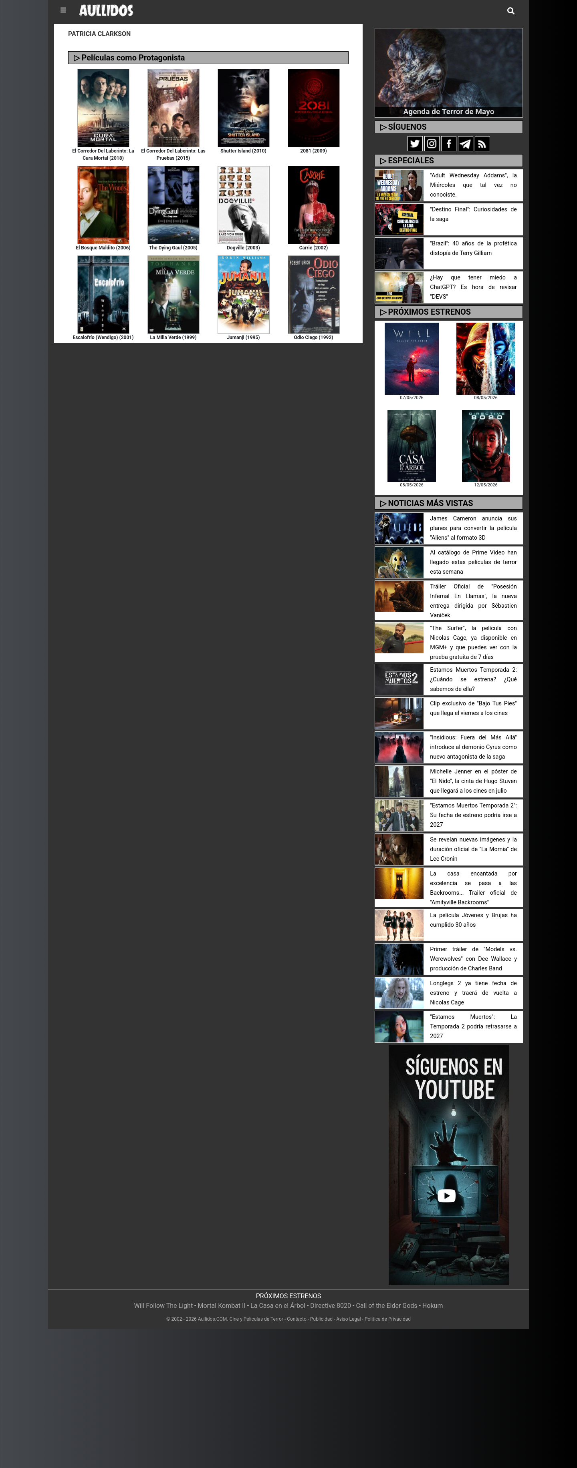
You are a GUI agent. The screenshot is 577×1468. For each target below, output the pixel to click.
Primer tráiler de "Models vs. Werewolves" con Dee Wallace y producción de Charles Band (473, 959)
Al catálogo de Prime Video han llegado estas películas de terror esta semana (473, 562)
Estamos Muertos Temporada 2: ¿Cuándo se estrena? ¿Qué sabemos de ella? (473, 680)
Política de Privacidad (388, 1319)
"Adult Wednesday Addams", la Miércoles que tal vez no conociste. (473, 185)
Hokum (432, 1305)
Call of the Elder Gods (386, 1305)
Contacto (297, 1319)
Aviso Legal (348, 1319)
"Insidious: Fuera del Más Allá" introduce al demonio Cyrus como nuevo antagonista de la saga (473, 747)
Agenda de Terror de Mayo (448, 111)
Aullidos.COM (212, 1319)
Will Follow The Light (163, 1305)
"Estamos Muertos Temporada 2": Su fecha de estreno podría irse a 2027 (473, 815)
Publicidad (321, 1319)
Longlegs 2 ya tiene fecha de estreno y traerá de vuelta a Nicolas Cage (473, 993)
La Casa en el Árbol (277, 1305)
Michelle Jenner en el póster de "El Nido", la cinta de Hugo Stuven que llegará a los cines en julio (473, 781)
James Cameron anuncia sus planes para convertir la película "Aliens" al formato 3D (473, 528)
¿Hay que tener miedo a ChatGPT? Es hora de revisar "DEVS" (473, 287)
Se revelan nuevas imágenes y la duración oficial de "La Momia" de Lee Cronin (473, 849)
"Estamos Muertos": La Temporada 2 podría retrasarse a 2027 (473, 1027)
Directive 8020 (330, 1305)
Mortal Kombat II (221, 1305)
